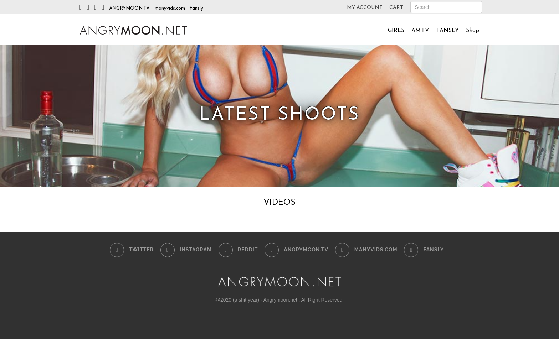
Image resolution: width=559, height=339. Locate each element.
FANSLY (447, 30)
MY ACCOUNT (365, 7)
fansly (196, 8)
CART (396, 7)
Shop (472, 30)
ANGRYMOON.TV (129, 8)
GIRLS (396, 30)
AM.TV (420, 30)
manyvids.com (170, 8)
